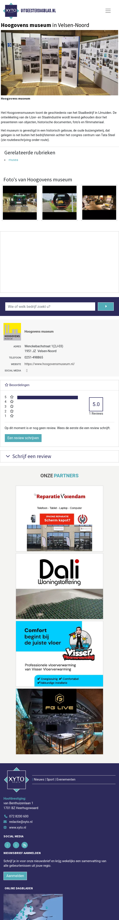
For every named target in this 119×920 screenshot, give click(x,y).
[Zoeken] (106, 306)
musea (13, 160)
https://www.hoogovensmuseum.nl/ (49, 364)
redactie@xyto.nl (21, 822)
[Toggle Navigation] (108, 10)
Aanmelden (15, 876)
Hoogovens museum (39, 331)
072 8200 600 (18, 816)
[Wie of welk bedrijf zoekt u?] (50, 306)
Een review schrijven (23, 438)
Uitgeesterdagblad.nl (38, 11)
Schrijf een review (28, 456)
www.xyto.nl (17, 827)
